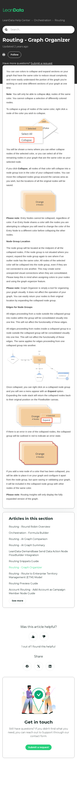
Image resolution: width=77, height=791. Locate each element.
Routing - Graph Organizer (25, 567)
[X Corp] (38, 666)
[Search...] (38, 29)
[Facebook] (27, 666)
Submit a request (38, 747)
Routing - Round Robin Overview (29, 526)
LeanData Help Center (16, 20)
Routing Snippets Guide (24, 561)
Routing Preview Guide (23, 583)
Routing (60, 20)
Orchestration (42, 20)
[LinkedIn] (50, 666)
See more (17, 600)
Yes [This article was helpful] (33, 636)
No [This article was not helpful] (44, 636)
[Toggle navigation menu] (71, 10)
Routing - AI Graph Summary (27, 545)
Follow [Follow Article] (14, 54)
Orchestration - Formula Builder (29, 532)
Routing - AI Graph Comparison (28, 539)
